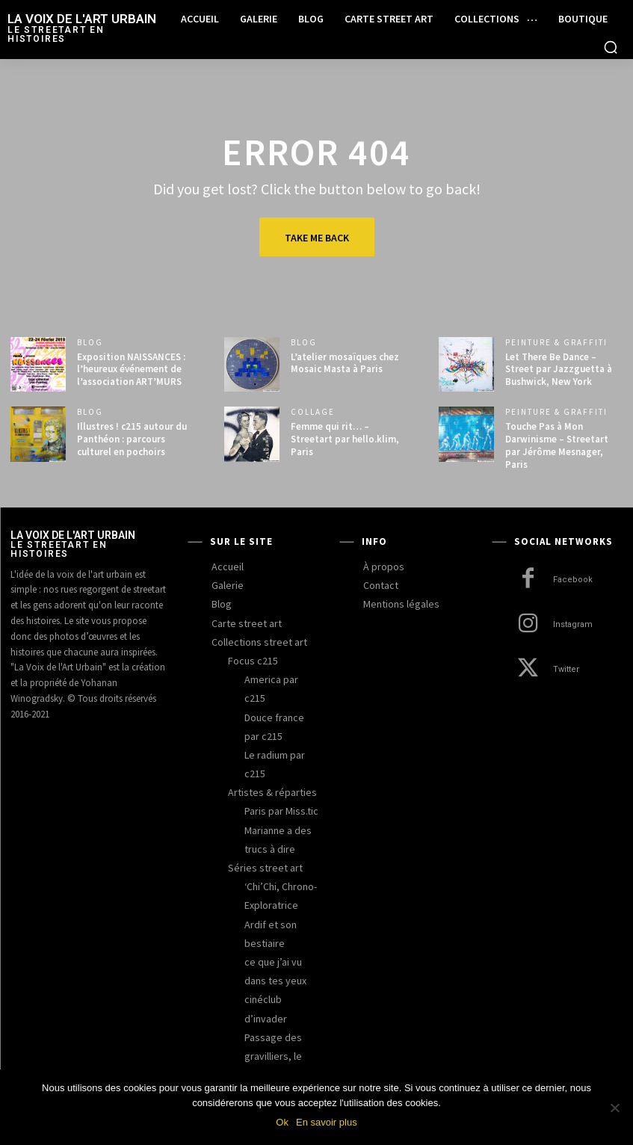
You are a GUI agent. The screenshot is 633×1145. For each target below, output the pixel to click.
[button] (610, 47)
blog (90, 343)
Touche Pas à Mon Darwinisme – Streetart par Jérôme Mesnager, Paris (556, 445)
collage (313, 412)
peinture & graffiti (556, 343)
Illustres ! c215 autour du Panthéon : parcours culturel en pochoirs (132, 439)
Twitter (566, 669)
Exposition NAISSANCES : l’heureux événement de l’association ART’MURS (131, 370)
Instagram (573, 624)
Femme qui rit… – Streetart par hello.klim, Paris (345, 439)
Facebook (573, 579)
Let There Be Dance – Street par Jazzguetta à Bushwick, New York (558, 370)
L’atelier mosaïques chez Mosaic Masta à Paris (345, 363)
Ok (282, 1122)
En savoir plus (326, 1122)
